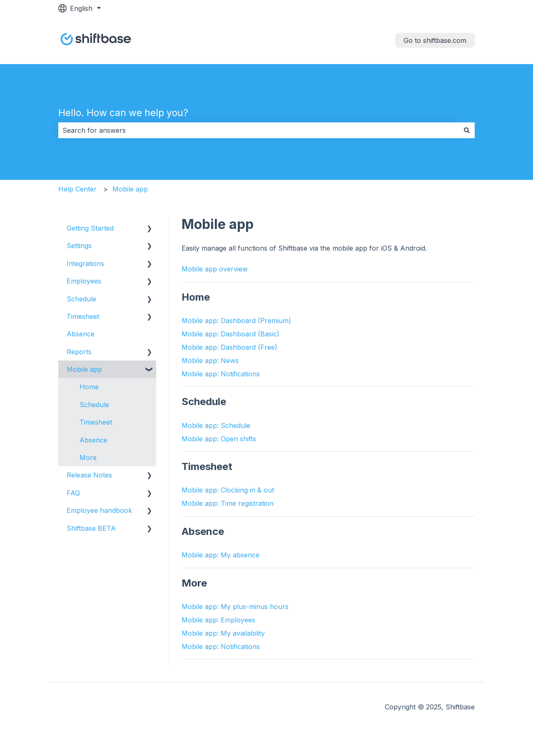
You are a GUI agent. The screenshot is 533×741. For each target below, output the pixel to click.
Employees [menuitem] (84, 281)
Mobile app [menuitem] (84, 369)
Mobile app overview (215, 269)
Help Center (77, 189)
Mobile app (130, 189)
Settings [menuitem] (79, 245)
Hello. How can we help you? (123, 113)
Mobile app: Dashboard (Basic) (230, 334)
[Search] (467, 130)
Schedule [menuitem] (81, 299)
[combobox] (258, 130)
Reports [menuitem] (79, 352)
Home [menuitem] (89, 387)
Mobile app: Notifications (221, 374)
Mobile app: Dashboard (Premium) (236, 320)
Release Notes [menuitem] (89, 475)
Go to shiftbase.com (434, 40)
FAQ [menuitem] (73, 493)
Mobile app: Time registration (228, 503)
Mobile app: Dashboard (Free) (229, 347)
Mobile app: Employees (218, 620)
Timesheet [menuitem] (83, 316)
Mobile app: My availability (223, 633)
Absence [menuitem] (81, 334)
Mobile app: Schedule (216, 425)
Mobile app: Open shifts (219, 439)
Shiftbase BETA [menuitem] (91, 528)
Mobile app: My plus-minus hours (235, 606)
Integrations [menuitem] (85, 263)
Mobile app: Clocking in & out (228, 490)
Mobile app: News (210, 360)
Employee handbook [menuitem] (99, 510)
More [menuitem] (88, 457)
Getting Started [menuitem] (90, 228)
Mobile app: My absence (220, 555)
